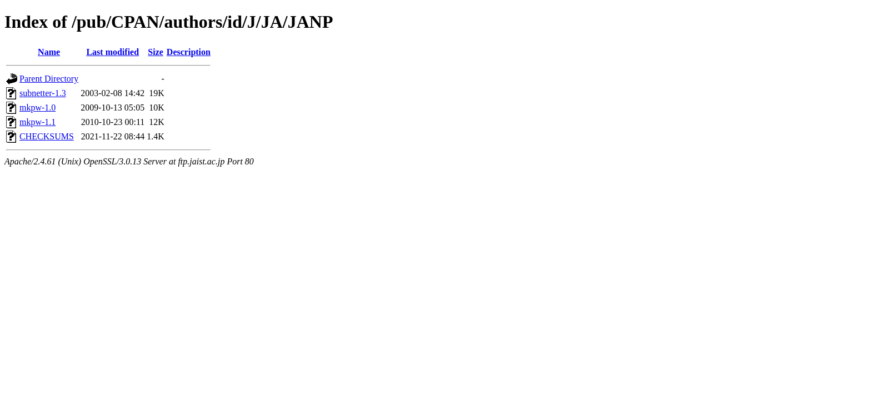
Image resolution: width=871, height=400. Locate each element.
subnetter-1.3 (42, 93)
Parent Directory (48, 78)
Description (189, 52)
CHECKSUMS (46, 136)
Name (49, 52)
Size (155, 52)
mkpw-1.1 (37, 122)
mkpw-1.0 (37, 107)
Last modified (112, 52)
